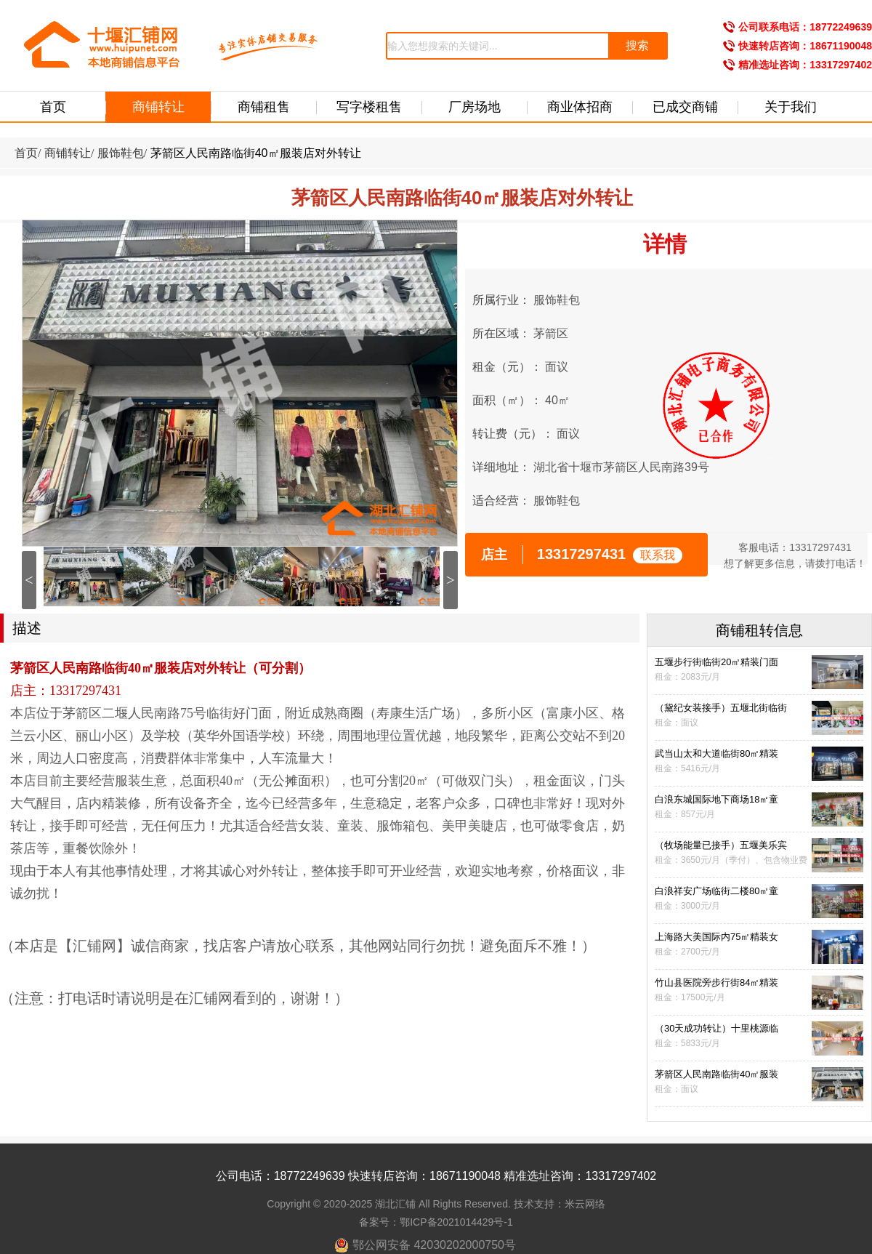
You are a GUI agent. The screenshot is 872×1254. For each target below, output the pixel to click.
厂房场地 (474, 107)
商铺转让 (158, 107)
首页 (53, 107)
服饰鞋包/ (122, 153)
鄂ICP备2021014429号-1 (456, 1222)
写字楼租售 (369, 107)
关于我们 (790, 107)
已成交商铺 (685, 107)
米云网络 (585, 1204)
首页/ (28, 153)
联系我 (657, 555)
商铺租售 (264, 107)
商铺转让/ (69, 153)
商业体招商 (580, 107)
